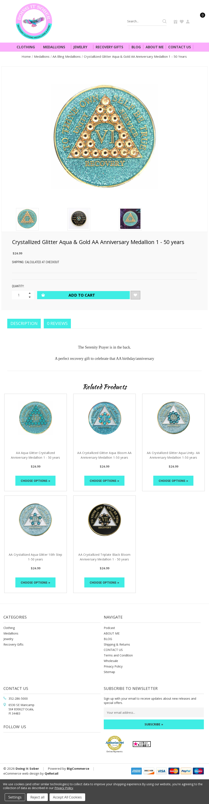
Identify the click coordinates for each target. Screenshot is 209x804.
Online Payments (115, 751)
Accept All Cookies (67, 797)
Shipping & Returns (117, 644)
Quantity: (18, 286)
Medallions (56, 47)
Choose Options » (35, 481)
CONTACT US (113, 650)
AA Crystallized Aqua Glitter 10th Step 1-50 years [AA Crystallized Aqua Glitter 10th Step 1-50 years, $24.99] (35, 557)
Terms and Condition (118, 655)
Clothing (28, 47)
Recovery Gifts (111, 47)
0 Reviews (57, 323)
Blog (136, 47)
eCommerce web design (21, 773)
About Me (155, 47)
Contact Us (179, 47)
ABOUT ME (112, 633)
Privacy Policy (113, 666)
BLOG (108, 639)
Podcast (109, 628)
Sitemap (109, 672)
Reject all (37, 797)
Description (24, 323)
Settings (15, 797)
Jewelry (82, 47)
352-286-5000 (18, 698)
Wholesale (111, 661)
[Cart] (200, 21)
